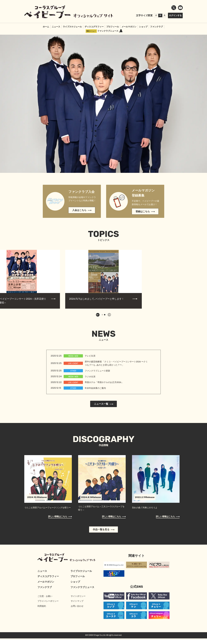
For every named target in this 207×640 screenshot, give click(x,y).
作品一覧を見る (103, 531)
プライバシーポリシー (48, 602)
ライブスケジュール (72, 28)
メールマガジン (129, 28)
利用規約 (41, 608)
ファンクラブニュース (109, 32)
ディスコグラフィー (94, 28)
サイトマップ (77, 602)
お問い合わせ (77, 608)
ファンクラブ (156, 28)
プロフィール (112, 28)
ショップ (143, 28)
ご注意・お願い (44, 598)
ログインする (175, 16)
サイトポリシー (78, 598)
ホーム (46, 28)
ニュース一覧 (103, 405)
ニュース (56, 28)
